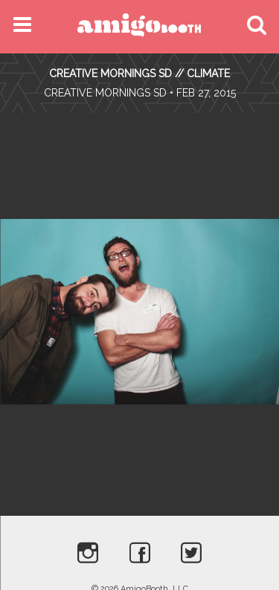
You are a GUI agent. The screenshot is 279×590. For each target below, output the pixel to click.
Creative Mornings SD (105, 93)
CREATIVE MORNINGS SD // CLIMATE (139, 73)
